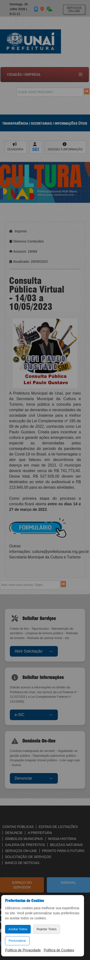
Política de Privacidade (23, 950)
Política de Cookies (59, 950)
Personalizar (17, 940)
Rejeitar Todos (47, 929)
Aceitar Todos (17, 929)
